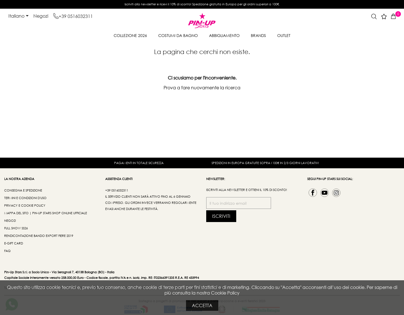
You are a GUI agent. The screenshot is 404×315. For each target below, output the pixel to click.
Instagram (336, 192)
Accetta (202, 305)
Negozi (40, 16)
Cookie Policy (225, 293)
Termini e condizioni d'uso (25, 198)
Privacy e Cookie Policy (24, 205)
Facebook (312, 192)
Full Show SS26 (16, 228)
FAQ (7, 251)
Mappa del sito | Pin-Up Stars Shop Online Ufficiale (45, 213)
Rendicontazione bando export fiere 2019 (38, 236)
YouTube (324, 192)
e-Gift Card (13, 243)
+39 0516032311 (76, 16)
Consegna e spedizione (23, 190)
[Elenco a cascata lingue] (19, 16)
